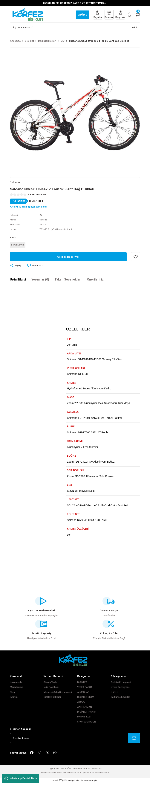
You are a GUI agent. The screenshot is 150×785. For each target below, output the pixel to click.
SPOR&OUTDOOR (86, 723)
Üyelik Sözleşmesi (120, 689)
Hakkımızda (16, 684)
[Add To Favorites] (135, 257)
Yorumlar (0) (40, 280)
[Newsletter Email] (75, 740)
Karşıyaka (120, 14)
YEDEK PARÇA (84, 689)
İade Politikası (51, 689)
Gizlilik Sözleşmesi (121, 684)
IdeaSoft (57, 782)
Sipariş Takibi (50, 684)
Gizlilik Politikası (52, 699)
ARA (134, 27)
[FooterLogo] (75, 662)
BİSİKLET (82, 684)
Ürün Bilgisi (18, 280)
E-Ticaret (67, 782)
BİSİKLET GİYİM (85, 699)
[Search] (75, 27)
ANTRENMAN (84, 709)
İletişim (14, 699)
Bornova (108, 14)
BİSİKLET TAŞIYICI (86, 714)
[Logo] (30, 14)
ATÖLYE (81, 704)
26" (40, 215)
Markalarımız (17, 689)
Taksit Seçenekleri (68, 280)
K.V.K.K (114, 694)
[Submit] (134, 740)
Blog (12, 694)
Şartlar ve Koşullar (120, 699)
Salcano (43, 220)
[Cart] (138, 14)
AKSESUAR (83, 694)
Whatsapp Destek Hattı (20, 778)
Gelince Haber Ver (68, 257)
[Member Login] (129, 14)
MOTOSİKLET (84, 718)
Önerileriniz (95, 280)
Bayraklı (96, 14)
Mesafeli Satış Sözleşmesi (58, 694)
